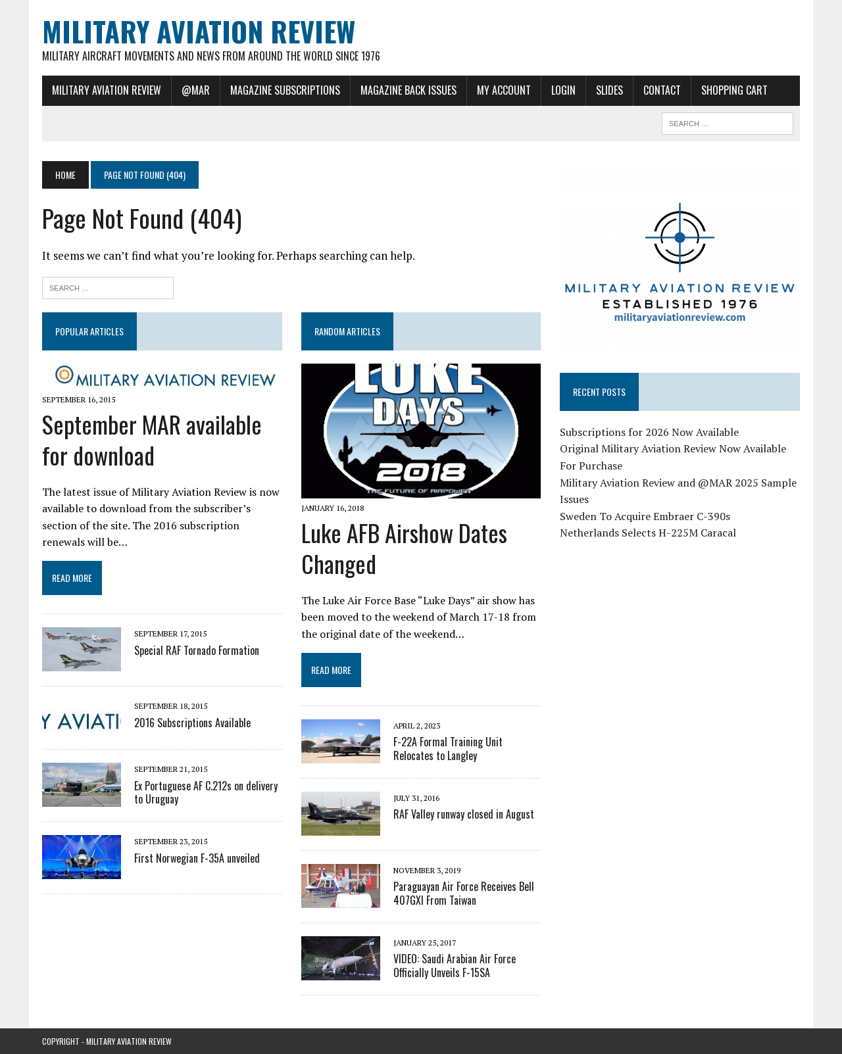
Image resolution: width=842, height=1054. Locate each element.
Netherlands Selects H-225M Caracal (648, 532)
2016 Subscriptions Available (192, 723)
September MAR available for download (152, 439)
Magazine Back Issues (408, 90)
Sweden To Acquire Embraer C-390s (645, 516)
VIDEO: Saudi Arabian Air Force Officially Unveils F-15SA (454, 965)
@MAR (196, 90)
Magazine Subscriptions (285, 90)
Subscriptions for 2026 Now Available (649, 432)
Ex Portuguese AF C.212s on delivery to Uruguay (206, 792)
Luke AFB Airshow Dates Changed (404, 548)
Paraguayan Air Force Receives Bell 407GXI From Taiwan (463, 893)
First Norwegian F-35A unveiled (197, 858)
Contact (662, 90)
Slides (609, 90)
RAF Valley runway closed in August (463, 814)
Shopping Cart (734, 90)
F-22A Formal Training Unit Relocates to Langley (448, 748)
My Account (504, 90)
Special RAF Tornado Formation (196, 650)
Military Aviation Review (106, 90)
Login (563, 90)
